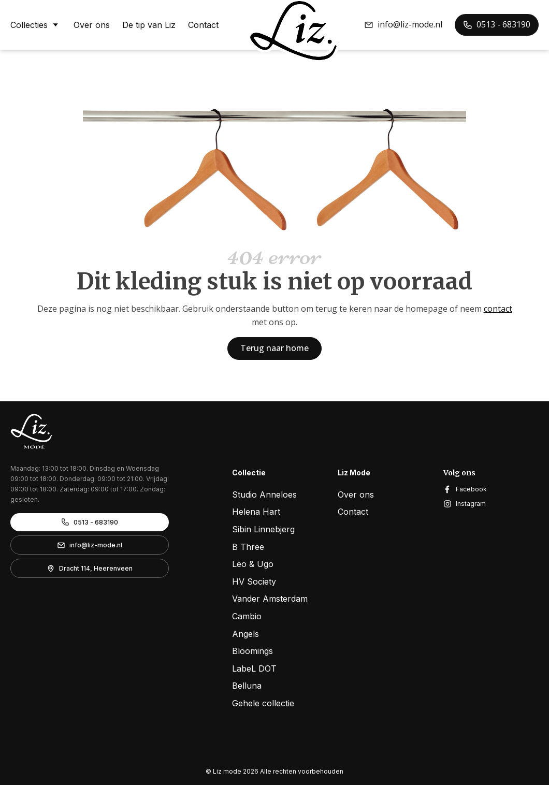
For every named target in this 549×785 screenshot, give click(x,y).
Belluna (247, 685)
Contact (203, 25)
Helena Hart (256, 511)
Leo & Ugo (252, 564)
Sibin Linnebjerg (263, 529)
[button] (403, 25)
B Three (248, 547)
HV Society (254, 581)
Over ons (92, 25)
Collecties (35, 24)
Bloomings (252, 651)
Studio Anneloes (264, 494)
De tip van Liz (149, 25)
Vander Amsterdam (270, 598)
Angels (245, 634)
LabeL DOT (254, 668)
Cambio (247, 616)
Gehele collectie (263, 703)
